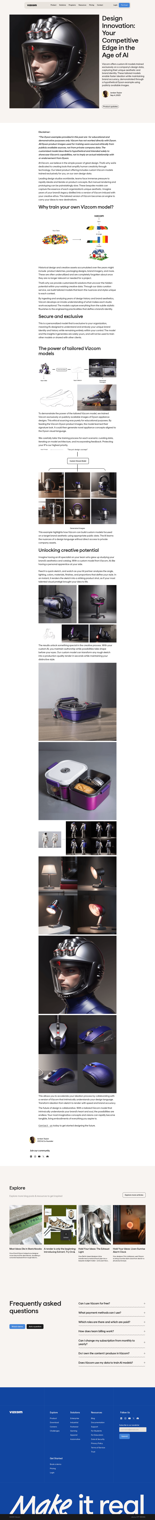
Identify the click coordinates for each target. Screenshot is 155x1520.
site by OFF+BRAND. (138, 1517)
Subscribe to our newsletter (129, 1425)
